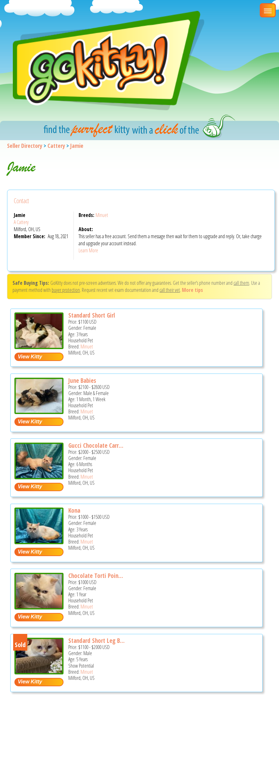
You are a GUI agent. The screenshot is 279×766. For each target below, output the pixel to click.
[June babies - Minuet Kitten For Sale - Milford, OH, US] (38, 411)
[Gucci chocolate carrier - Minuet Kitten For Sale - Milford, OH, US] (38, 477)
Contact (21, 200)
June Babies (82, 380)
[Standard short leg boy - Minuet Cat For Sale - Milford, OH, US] (38, 672)
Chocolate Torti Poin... (95, 576)
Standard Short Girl (91, 315)
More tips (192, 289)
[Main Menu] (268, 10)
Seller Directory (24, 145)
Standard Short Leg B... (96, 640)
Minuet (102, 215)
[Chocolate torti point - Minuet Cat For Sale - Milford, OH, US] (38, 607)
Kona (74, 510)
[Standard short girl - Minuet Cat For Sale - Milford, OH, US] (38, 346)
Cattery (56, 145)
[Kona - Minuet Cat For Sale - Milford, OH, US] (38, 541)
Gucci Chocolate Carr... (95, 445)
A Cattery (21, 222)
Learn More (88, 250)
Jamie (76, 145)
